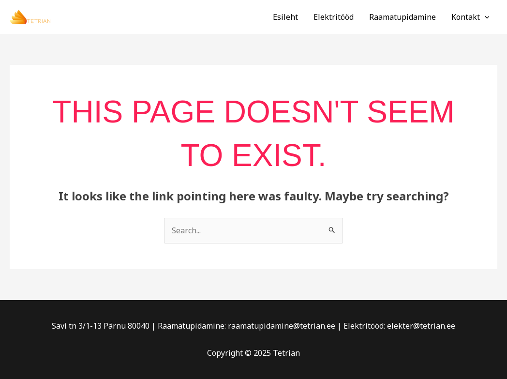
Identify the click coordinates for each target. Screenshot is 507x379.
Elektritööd (333, 17)
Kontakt (470, 17)
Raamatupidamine (402, 17)
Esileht (285, 17)
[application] (485, 17)
